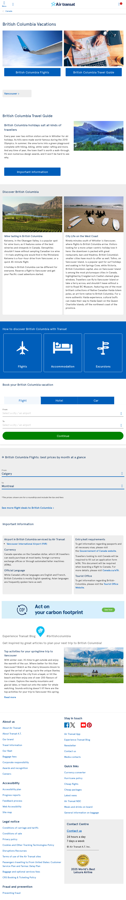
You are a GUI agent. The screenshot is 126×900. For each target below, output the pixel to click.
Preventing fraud (11, 892)
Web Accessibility (12, 806)
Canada (8, 11)
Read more (10, 697)
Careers (7, 773)
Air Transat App (72, 733)
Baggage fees (10, 756)
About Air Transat (12, 727)
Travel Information (12, 745)
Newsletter (70, 745)
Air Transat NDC (72, 801)
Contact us (70, 751)
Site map (7, 812)
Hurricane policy (73, 778)
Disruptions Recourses (15, 850)
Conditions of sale (12, 833)
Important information (32, 172)
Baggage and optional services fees (21, 871)
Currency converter (75, 772)
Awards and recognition (15, 768)
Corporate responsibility (16, 762)
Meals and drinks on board (78, 806)
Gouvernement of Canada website (98, 550)
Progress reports (11, 795)
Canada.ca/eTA (111, 570)
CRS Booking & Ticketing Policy (19, 877)
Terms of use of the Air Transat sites (22, 856)
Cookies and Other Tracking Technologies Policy (28, 845)
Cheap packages (73, 789)
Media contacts (72, 756)
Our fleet (7, 750)
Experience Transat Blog (77, 739)
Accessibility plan (12, 789)
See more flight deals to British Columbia (27, 507)
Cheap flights (71, 783)
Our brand (8, 739)
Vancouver (10, 93)
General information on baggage (81, 812)
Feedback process (12, 800)
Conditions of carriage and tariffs (20, 827)
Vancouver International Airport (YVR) (27, 543)
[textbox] (63, 413)
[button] (22, 400)
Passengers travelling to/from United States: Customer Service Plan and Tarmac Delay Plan (32, 864)
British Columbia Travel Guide (93, 72)
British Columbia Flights (32, 72)
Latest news (70, 795)
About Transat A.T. (12, 733)
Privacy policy (10, 839)
